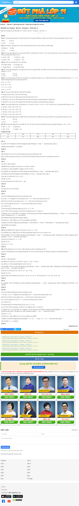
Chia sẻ (3, 329)
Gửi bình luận (5, 447)
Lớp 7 (2, 469)
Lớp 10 (29, 463)
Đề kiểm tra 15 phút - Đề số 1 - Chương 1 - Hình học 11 (17, 348)
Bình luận (10, 329)
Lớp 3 (2, 475)
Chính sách (4, 489)
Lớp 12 (29, 460)
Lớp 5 (2, 472)
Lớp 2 (28, 475)
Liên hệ (3, 487)
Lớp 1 (2, 478)
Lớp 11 (2, 463)
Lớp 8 (28, 466)
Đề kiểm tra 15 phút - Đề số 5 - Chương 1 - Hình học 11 (17, 344)
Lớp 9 (2, 466)
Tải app (29, 478)
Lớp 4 (28, 472)
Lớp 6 (28, 469)
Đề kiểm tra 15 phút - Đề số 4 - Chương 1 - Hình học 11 (17, 340)
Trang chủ (3, 460)
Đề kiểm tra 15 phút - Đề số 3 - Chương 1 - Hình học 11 (17, 337)
